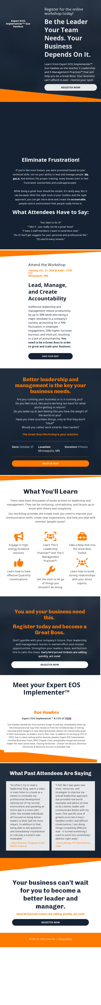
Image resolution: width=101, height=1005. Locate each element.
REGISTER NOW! (70, 87)
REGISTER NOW (50, 463)
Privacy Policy (65, 939)
